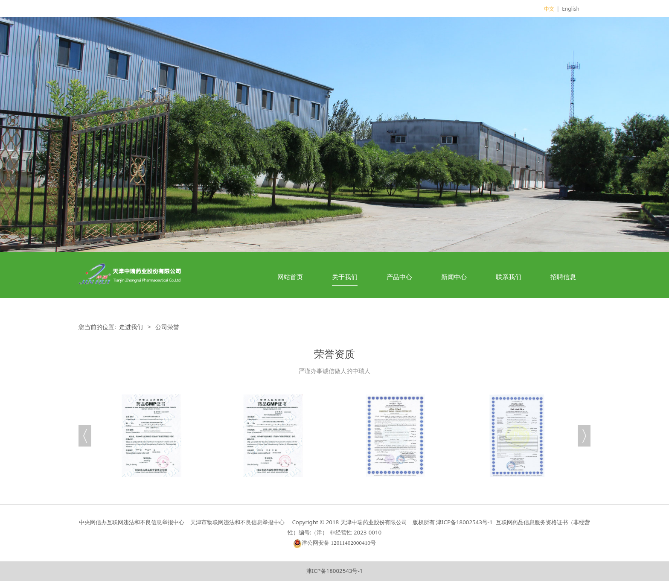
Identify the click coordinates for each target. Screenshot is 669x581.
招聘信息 (563, 276)
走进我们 (131, 327)
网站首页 (290, 276)
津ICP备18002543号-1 (334, 571)
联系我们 (508, 276)
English (570, 8)
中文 (549, 8)
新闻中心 (454, 276)
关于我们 (345, 276)
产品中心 (399, 276)
